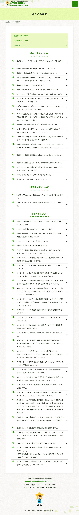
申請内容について (20, 45)
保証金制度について (21, 40)
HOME (8, 22)
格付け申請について (21, 36)
